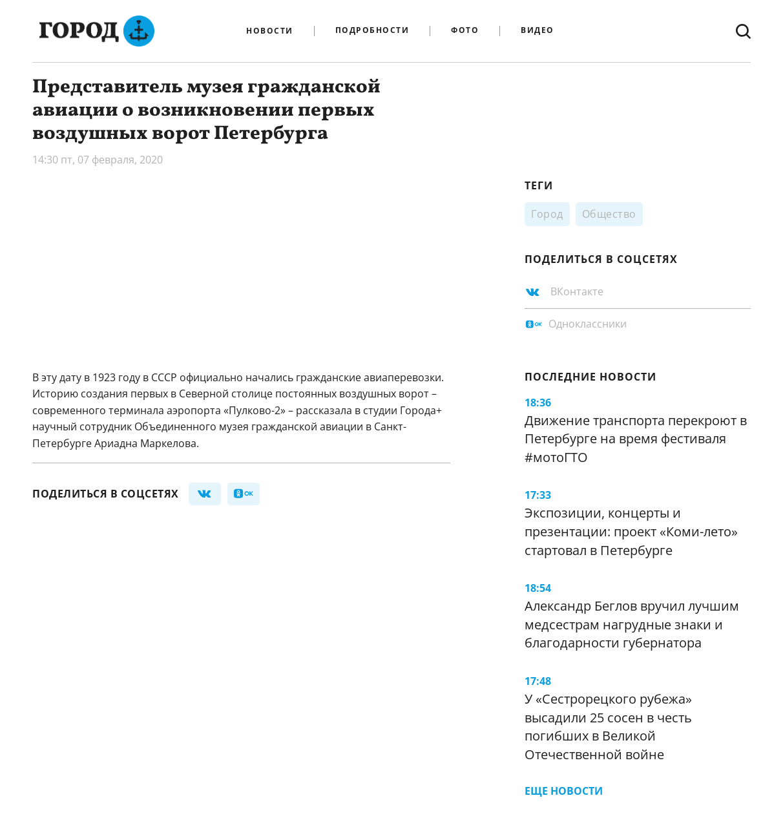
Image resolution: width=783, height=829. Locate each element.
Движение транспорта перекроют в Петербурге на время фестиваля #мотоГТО (636, 439)
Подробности (372, 31)
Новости (269, 31)
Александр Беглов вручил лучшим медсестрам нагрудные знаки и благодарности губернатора (632, 624)
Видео (537, 31)
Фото (465, 31)
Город (547, 214)
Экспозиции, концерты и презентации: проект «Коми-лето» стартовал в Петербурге (631, 531)
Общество (609, 214)
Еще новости (564, 791)
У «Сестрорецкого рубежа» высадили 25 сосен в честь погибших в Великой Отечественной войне (608, 726)
